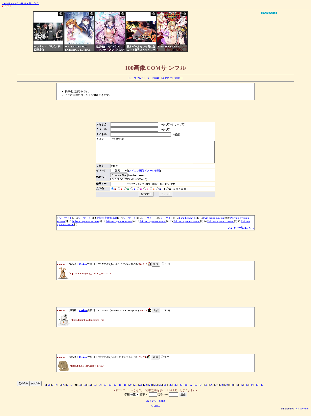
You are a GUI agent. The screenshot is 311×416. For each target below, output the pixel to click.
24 (150, 388)
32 (191, 388)
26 (160, 388)
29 (176, 388)
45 (257, 388)
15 (105, 388)
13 (94, 388)
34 (201, 388)
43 (246, 388)
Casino (83, 268)
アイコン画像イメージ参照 (139, 174)
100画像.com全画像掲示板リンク (20, 3)
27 (165, 388)
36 (211, 388)
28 (170, 388)
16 (110, 388)
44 (252, 388)
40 (231, 388)
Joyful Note (155, 410)
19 (125, 388)
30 (180, 388)
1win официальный (214, 222)
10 (79, 388)
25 (155, 388)
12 (89, 388)
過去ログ (167, 78)
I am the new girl (188, 222)
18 (120, 388)
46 (262, 388)
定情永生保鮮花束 (107, 222)
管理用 (178, 78)
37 (216, 388)
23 (145, 388)
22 (140, 388)
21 (135, 388)
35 (206, 388)
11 (84, 388)
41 (236, 388)
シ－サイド (65, 222)
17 (115, 388)
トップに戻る (136, 78)
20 (130, 388)
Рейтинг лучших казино (85, 225)
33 (196, 388)
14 (100, 388)
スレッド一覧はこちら (241, 231)
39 (226, 388)
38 (221, 388)
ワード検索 (153, 78)
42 (241, 388)
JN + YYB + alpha (155, 405)
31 (186, 388)
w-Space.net (302, 412)
